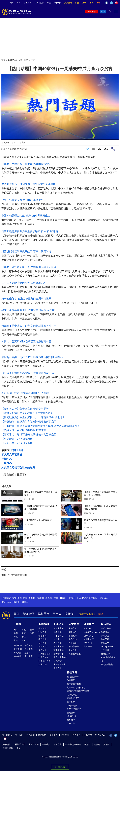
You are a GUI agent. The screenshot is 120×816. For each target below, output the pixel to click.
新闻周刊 (42, 646)
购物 (98, 3)
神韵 (11, 3)
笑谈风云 (73, 632)
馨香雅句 (73, 639)
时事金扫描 (59, 636)
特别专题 (72, 672)
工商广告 (71, 723)
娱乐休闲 (106, 624)
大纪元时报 (34, 744)
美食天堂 (105, 639)
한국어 (25, 602)
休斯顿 (48, 598)
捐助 (84, 3)
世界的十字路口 (61, 657)
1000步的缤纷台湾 (108, 659)
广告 (77, 3)
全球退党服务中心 (73, 744)
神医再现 (88, 643)
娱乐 (32, 629)
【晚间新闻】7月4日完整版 (17, 443)
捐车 (91, 3)
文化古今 (73, 650)
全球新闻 (42, 628)
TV (103, 12)
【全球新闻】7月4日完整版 (17, 438)
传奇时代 (71, 680)
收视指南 (31, 735)
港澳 (24, 629)
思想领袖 (58, 643)
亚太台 (72, 598)
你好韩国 (105, 636)
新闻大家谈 (59, 628)
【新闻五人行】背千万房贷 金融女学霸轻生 (26, 408)
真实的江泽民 (73, 698)
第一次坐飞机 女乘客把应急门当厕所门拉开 (26, 298)
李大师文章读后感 (11, 454)
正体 (36, 3)
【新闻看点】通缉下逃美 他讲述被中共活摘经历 (28, 434)
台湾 (24, 633)
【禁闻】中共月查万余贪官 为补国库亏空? (25, 164)
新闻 (18, 624)
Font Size (106, 149)
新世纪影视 (8, 748)
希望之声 (58, 744)
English (93, 598)
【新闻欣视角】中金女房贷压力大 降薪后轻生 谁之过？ (33, 417)
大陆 (20, 60)
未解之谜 (73, 628)
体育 (32, 633)
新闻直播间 (92, 12)
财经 (24, 637)
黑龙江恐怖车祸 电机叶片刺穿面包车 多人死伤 (28, 310)
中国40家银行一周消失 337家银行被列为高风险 (28, 184)
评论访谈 (59, 624)
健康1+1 (87, 628)
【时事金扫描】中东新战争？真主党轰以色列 (27, 413)
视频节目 (43, 613)
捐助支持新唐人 (87, 614)
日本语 (16, 602)
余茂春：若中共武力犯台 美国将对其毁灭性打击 (28, 325)
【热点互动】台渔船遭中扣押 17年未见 (23, 430)
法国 (56, 598)
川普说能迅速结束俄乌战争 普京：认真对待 (26, 251)
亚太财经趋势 (44, 661)
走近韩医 (88, 646)
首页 (3, 60)
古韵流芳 (73, 636)
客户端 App (100, 735)
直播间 (69, 613)
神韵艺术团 (20, 744)
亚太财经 (42, 664)
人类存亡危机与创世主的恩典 (18, 467)
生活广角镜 (106, 628)
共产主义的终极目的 (76, 687)
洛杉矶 (32, 598)
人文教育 (74, 624)
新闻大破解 (59, 646)
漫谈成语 (73, 643)
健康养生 (89, 624)
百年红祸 (71, 702)
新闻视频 (43, 624)
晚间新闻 (42, 639)
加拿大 (23, 598)
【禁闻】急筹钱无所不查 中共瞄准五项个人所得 (28, 267)
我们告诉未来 (73, 676)
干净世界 (6, 463)
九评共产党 (72, 695)
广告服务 (76, 735)
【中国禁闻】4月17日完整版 (38, 520)
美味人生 (105, 643)
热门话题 (17, 450)
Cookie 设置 (60, 767)
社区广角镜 (43, 657)
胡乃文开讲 (89, 636)
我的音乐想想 (107, 664)
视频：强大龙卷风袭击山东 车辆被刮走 (23, 199)
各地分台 (27, 3)
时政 (26, 60)
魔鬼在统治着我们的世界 (78, 691)
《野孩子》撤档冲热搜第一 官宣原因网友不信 (27, 373)
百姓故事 (71, 713)
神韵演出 (18, 656)
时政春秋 (58, 639)
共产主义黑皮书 (74, 709)
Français (103, 598)
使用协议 (54, 735)
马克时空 (58, 661)
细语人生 (58, 668)
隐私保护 (42, 735)
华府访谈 (42, 650)
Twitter (111, 2)
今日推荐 (29, 649)
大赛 (18, 3)
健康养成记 (89, 639)
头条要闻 (18, 645)
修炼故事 (71, 720)
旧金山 (63, 598)
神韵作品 (6, 458)
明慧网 (87, 744)
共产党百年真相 (74, 684)
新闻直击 (42, 643)
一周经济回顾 (44, 654)
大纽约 (15, 598)
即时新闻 (18, 649)
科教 (24, 640)
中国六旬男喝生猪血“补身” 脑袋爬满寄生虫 (25, 215)
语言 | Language (54, 3)
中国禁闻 (42, 636)
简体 (42, 3)
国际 (16, 629)
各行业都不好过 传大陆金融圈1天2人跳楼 (25, 393)
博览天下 (18, 653)
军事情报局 (59, 650)
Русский (6, 602)
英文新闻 (68, 3)
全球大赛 (29, 656)
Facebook (106, 2)
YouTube (116, 2)
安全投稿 (65, 735)
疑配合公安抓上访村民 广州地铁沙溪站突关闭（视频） (32, 357)
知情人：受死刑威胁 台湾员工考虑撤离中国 (26, 341)
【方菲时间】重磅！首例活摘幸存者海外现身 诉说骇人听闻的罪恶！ (40, 426)
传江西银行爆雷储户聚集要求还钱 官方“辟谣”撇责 (29, 231)
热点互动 (58, 632)
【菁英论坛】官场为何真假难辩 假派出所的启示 (28, 421)
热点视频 (29, 645)
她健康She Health (92, 632)
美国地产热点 (75, 654)
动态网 (97, 744)
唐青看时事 (59, 654)
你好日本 (105, 632)
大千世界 (105, 650)
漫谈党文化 (72, 716)
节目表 (57, 613)
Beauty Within (107, 646)
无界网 (106, 744)
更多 (19, 748)
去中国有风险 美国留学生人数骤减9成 (23, 282)
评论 (16, 637)
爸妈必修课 (74, 646)
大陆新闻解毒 (60, 664)
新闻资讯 (12, 60)
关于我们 (19, 735)
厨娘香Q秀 (106, 654)
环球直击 (42, 632)
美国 (16, 633)
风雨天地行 (72, 705)
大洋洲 (40, 598)
